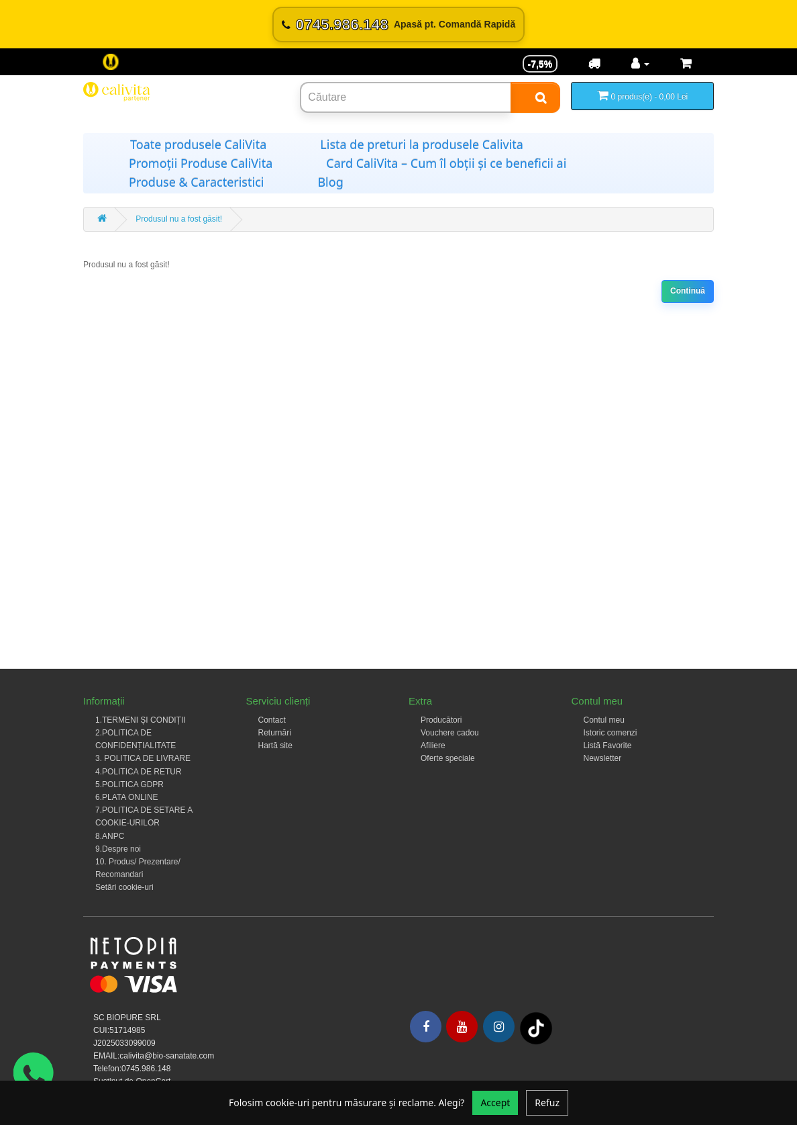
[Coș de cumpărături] (686, 63)
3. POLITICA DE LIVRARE (143, 758)
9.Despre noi (118, 849)
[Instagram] (499, 1026)
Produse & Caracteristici (196, 182)
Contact (272, 720)
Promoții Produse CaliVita (200, 163)
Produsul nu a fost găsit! (179, 219)
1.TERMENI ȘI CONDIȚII (140, 720)
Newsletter (603, 758)
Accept (495, 1102)
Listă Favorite (608, 745)
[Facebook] (425, 1026)
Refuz (547, 1102)
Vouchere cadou (450, 732)
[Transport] (594, 63)
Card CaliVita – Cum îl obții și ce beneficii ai (446, 163)
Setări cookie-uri (124, 887)
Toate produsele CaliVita (198, 144)
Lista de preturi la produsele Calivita (421, 144)
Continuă (687, 291)
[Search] (535, 97)
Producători (441, 720)
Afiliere (433, 745)
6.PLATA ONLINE (126, 797)
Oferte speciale (448, 758)
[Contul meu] (640, 63)
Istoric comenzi (610, 732)
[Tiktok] (536, 1028)
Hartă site (275, 745)
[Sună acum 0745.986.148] (398, 24)
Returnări (274, 732)
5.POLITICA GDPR (129, 784)
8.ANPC (109, 836)
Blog (330, 182)
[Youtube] (462, 1026)
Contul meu (604, 720)
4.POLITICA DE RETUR (138, 771)
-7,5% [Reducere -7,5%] (540, 63)
